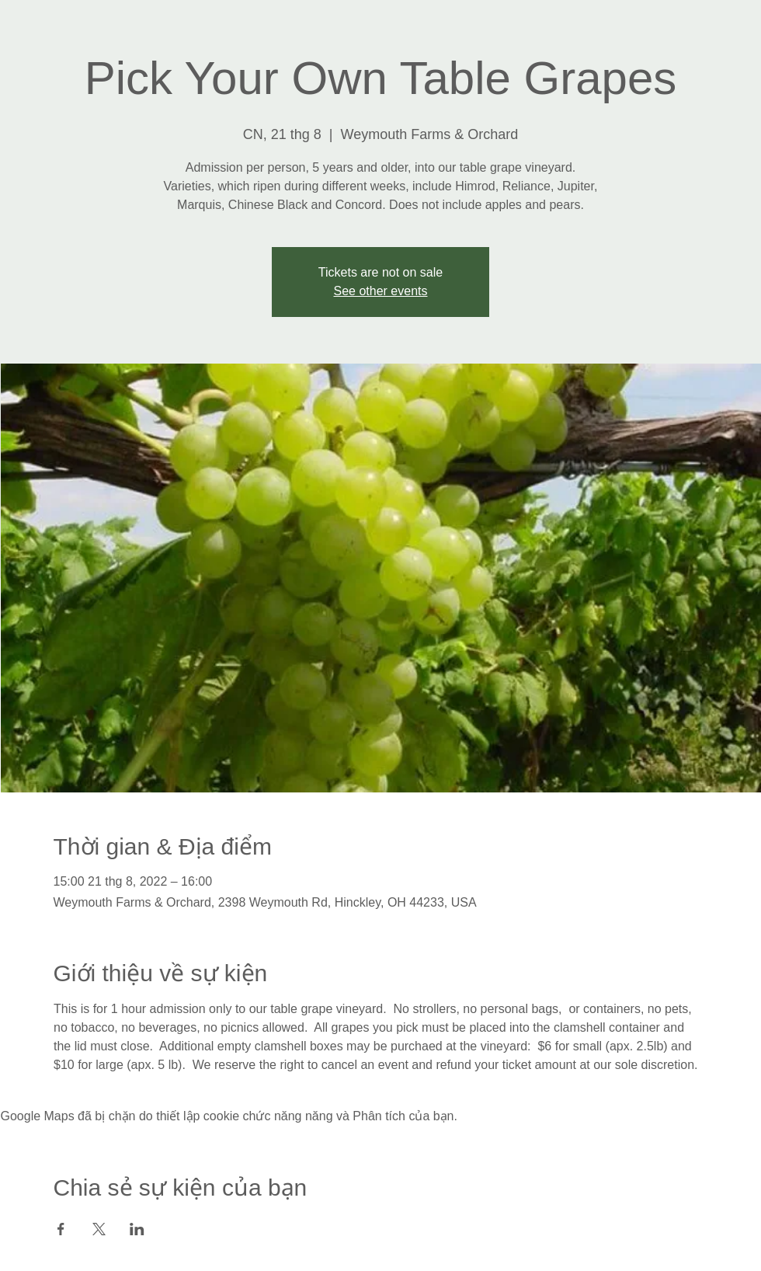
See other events (381, 291)
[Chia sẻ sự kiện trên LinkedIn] (137, 1229)
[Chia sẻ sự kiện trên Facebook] (61, 1229)
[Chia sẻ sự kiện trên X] (99, 1229)
